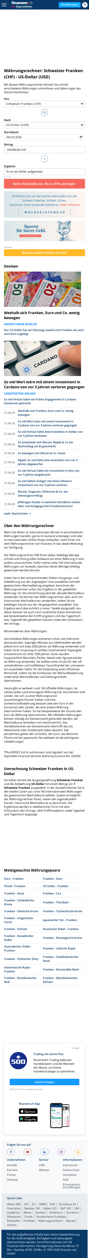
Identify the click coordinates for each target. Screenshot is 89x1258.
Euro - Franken (14, 879)
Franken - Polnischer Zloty (21, 959)
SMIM (42, 1204)
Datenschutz (71, 1170)
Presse (11, 1175)
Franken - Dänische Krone (21, 911)
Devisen (11, 266)
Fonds (29, 1217)
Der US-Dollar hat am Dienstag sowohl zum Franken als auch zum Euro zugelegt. (44, 332)
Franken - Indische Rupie (59, 948)
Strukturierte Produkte (51, 1217)
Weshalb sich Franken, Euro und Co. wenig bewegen (42, 315)
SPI (26, 1204)
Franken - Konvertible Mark (61, 969)
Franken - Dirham (15, 929)
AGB (65, 1180)
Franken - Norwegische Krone (62, 938)
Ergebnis (44, 169)
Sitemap (12, 1180)
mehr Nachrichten (17, 513)
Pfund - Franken (14, 886)
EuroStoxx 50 (67, 1204)
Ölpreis (70, 1221)
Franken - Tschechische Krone (62, 911)
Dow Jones (14, 1208)
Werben (44, 1170)
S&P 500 (65, 1208)
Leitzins (12, 1225)
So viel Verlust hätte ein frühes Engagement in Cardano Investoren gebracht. (40, 401)
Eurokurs (72, 1212)
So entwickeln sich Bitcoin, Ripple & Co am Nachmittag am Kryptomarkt (45, 444)
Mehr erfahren (70, 205)
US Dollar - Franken (55, 886)
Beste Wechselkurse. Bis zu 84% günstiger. (44, 184)
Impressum (70, 1165)
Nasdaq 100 (32, 1208)
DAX (52, 1204)
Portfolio (29, 1221)
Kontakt (12, 1165)
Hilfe (42, 1165)
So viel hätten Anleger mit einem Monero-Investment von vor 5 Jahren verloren (45, 483)
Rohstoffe (13, 1221)
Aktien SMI (13, 1204)
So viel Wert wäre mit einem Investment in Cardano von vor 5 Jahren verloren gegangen (44, 384)
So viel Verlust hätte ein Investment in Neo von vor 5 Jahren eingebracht (48, 473)
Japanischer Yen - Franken (60, 920)
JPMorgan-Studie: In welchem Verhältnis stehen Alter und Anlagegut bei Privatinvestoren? (49, 504)
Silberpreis (14, 1217)
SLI (33, 1204)
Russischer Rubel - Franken (60, 929)
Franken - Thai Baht (56, 902)
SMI (76, 1208)
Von (44, 102)
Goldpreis (13, 1212)
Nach (44, 123)
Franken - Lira (52, 893)
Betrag (44, 148)
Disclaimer (70, 1175)
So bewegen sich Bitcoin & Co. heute (41, 453)
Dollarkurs (56, 1212)
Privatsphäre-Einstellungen (72, 1186)
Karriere (12, 1170)
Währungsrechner (50, 1221)
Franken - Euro (52, 879)
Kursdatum (44, 135)
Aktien (27, 1212)
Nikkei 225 (49, 1208)
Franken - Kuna (14, 893)
